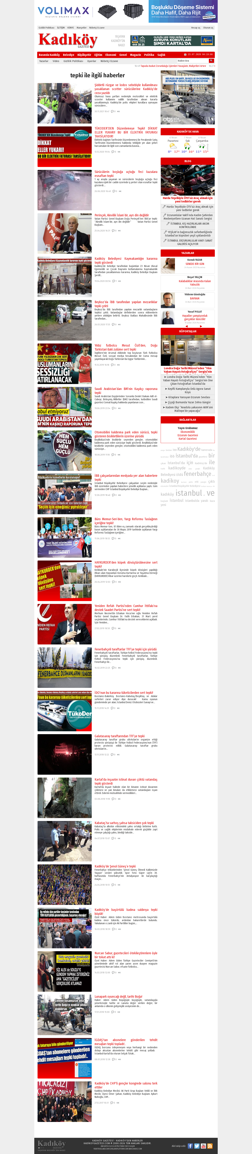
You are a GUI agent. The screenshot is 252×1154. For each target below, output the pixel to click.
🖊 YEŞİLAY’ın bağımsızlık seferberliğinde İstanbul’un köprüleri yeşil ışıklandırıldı (188, 233)
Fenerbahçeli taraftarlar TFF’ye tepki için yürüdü (126, 649)
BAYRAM (194, 297)
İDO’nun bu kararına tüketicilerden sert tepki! (124, 693)
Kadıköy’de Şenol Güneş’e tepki (115, 866)
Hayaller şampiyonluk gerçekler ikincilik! (194, 316)
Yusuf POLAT (195, 310)
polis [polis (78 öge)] (191, 482)
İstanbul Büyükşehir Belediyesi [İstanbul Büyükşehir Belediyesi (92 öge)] (184, 486)
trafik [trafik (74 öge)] (163, 469)
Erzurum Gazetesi (188, 435)
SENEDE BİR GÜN (195, 262)
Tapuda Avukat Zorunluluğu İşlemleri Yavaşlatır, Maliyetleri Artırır (181, 66)
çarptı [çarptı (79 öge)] (197, 469)
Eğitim (98, 55)
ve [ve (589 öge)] (211, 493)
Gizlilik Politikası (46, 27)
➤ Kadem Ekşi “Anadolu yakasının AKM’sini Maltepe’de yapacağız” (188, 409)
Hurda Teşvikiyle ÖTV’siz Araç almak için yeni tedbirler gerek (188, 198)
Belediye (68, 55)
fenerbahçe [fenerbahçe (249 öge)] (197, 473)
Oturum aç (208, 27)
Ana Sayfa (104, 1146)
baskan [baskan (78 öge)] (169, 450)
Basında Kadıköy (49, 55)
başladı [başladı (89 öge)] (164, 501)
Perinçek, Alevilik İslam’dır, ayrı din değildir (122, 215)
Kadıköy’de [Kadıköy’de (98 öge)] (201, 463)
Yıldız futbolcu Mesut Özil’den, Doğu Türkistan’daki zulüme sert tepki (126, 347)
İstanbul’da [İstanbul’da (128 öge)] (176, 463)
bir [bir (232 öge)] (211, 455)
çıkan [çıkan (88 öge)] (163, 463)
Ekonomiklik (188, 432)
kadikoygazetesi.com (97, 1143)
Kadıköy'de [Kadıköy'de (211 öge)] (189, 449)
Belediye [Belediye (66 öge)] (209, 486)
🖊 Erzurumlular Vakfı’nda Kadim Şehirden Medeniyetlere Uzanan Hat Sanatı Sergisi (188, 216)
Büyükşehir (84, 55)
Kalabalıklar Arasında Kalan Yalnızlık (195, 281)
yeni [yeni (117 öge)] (163, 505)
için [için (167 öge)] (190, 462)
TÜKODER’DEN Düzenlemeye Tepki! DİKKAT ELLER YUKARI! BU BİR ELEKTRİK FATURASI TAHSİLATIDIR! (126, 132)
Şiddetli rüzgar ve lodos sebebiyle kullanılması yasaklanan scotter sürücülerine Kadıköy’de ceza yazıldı (126, 89)
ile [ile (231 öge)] (212, 462)
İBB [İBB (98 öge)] (175, 450)
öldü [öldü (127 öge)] (179, 474)
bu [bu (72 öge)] (214, 450)
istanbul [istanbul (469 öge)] (188, 493)
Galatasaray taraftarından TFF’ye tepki (120, 736)
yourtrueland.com (101, 1149)
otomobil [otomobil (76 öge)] (164, 486)
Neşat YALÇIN (194, 276)
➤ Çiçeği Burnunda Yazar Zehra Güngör (188, 402)
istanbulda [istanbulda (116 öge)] (192, 501)
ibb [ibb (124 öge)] (172, 456)
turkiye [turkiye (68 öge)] (203, 486)
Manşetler (81, 27)
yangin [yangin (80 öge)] (203, 482)
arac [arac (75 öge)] (190, 469)
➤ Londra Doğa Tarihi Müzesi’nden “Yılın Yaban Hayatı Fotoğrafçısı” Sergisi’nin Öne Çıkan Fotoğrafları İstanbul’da (188, 380)
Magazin (135, 55)
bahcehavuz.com (135, 1149)
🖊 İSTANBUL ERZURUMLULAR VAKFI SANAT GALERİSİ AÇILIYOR (187, 242)
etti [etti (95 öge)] (196, 481)
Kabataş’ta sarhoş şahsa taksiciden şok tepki (124, 823)
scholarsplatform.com (118, 1149)
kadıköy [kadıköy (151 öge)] (167, 494)
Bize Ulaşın (130, 1146)
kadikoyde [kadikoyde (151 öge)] (177, 468)
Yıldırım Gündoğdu (194, 293)
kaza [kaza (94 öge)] (212, 501)
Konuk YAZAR (194, 258)
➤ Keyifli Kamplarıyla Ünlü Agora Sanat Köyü (188, 390)
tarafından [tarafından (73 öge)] (165, 457)
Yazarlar (43, 61)
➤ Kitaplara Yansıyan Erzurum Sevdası (187, 397)
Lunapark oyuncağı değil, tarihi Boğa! (118, 997)
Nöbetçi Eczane (97, 27)
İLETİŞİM (61, 27)
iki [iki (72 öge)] (214, 486)
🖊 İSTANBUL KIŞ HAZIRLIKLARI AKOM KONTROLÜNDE (187, 225)
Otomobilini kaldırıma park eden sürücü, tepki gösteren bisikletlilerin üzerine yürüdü (126, 434)
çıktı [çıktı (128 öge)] (211, 481)
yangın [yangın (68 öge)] (163, 450)
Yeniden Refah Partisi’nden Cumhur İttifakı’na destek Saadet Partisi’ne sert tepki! (126, 608)
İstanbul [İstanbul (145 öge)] (176, 500)
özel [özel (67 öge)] (213, 475)
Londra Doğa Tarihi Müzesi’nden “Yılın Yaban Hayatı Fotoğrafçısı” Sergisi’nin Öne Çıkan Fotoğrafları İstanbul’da (188, 370)
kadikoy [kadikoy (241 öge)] (170, 480)
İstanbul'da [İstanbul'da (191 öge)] (187, 456)
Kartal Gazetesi (188, 438)
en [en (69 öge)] (204, 495)
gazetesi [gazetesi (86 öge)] (203, 456)
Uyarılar (91, 61)
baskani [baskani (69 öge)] (184, 482)
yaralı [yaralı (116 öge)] (204, 501)
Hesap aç (195, 27)
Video (56, 61)
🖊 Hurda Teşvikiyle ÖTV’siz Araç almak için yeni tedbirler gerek (187, 208)
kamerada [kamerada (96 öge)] (206, 450)
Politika (149, 55)
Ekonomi (110, 55)
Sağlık (161, 55)
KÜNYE (71, 27)
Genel (123, 55)
